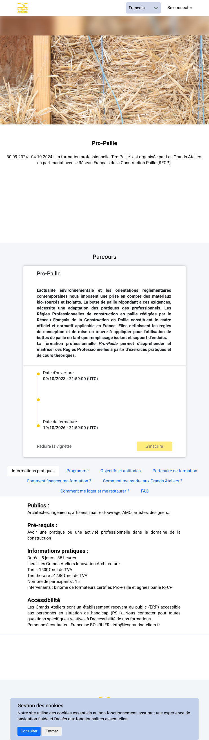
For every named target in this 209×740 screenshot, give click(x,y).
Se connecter (180, 8)
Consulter (29, 731)
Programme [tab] (77, 471)
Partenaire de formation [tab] (174, 471)
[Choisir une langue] (143, 8)
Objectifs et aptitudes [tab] (121, 471)
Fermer (52, 731)
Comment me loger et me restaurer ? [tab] (94, 491)
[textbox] (104, 323)
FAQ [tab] (145, 491)
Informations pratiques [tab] (33, 471)
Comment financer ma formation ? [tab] (59, 481)
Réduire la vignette (54, 446)
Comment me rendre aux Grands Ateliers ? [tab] (142, 481)
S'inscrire (154, 446)
